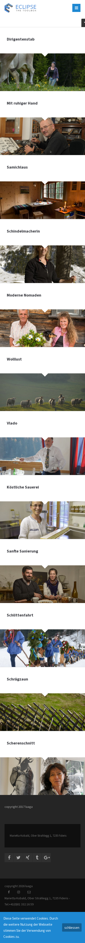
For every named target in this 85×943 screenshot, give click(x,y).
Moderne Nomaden (24, 295)
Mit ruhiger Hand (22, 103)
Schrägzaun (17, 679)
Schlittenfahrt (20, 615)
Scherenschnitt (21, 743)
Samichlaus (17, 167)
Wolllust (14, 359)
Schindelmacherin (23, 231)
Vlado (12, 423)
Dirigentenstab (20, 39)
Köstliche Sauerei (23, 487)
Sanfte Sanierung (22, 551)
